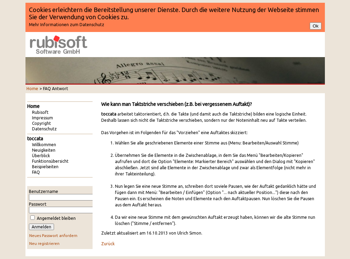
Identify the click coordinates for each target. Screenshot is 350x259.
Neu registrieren (44, 243)
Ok (315, 26)
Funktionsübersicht (50, 161)
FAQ (36, 172)
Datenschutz (44, 129)
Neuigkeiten (43, 150)
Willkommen (44, 144)
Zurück (108, 243)
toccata (35, 138)
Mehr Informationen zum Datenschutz (66, 24)
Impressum (42, 118)
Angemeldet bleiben (56, 218)
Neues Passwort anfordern (53, 236)
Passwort (37, 204)
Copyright (41, 123)
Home (32, 88)
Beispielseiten (45, 166)
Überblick (41, 155)
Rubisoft (40, 112)
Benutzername (43, 191)
